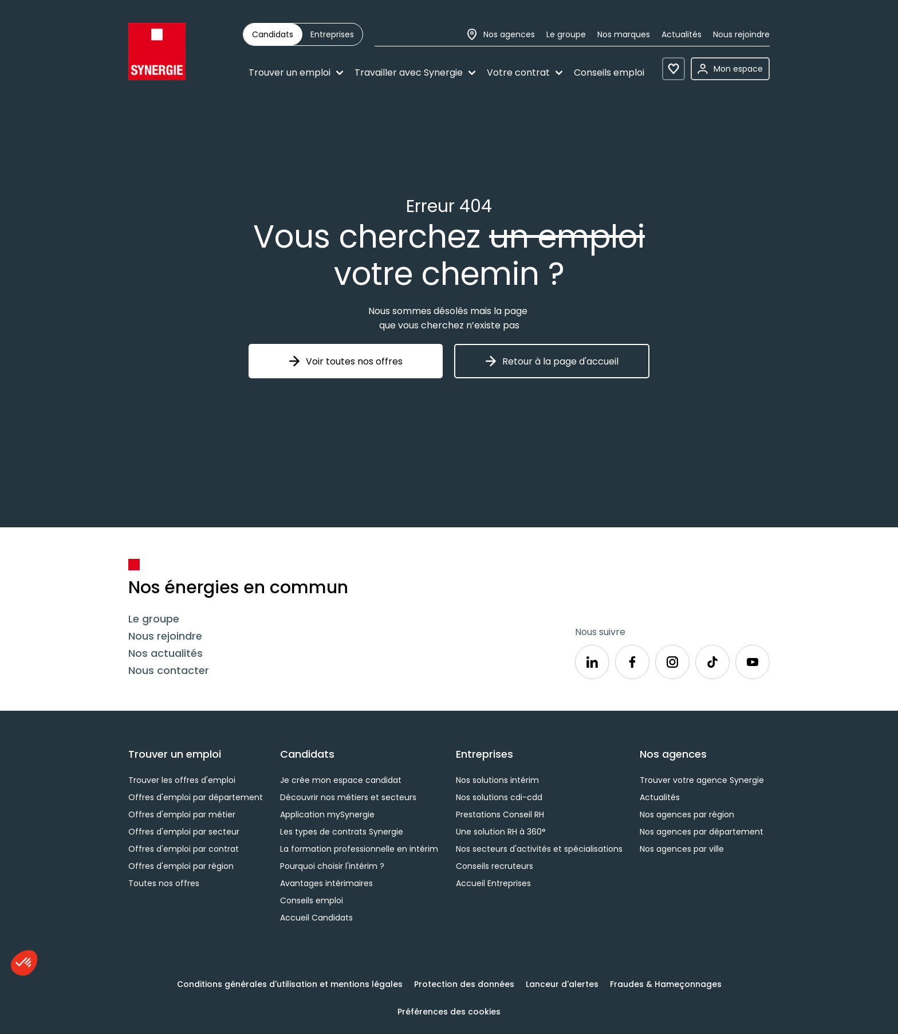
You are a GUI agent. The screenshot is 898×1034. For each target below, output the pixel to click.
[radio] (272, 34)
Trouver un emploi (296, 72)
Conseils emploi (609, 72)
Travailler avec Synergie (415, 72)
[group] (303, 34)
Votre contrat (524, 72)
